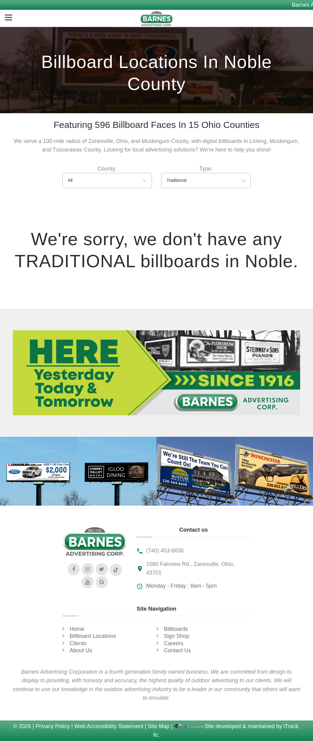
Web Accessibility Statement (108, 726)
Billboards (176, 629)
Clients (78, 643)
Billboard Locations (93, 636)
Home (77, 629)
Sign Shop (176, 636)
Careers (173, 643)
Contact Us (177, 650)
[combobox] (107, 180)
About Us (81, 650)
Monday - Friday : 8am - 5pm (181, 586)
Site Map (158, 726)
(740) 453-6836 (165, 551)
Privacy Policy (52, 726)
